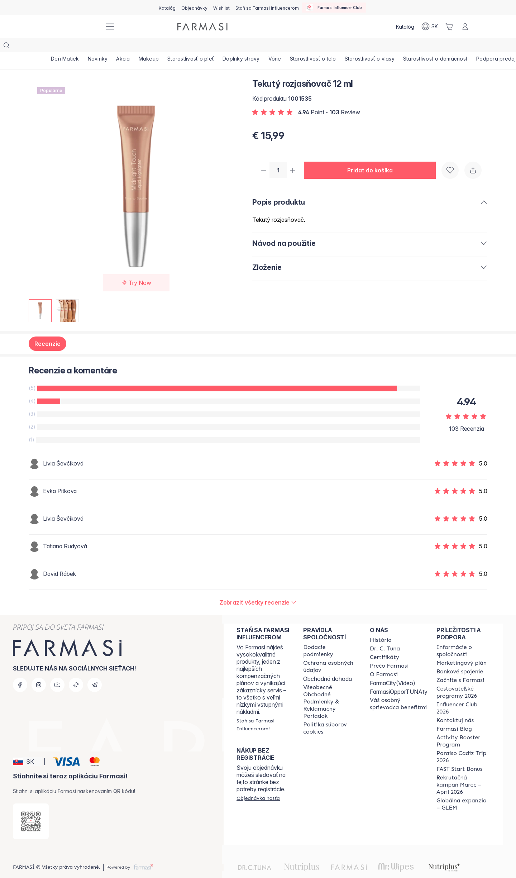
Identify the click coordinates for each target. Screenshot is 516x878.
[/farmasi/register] (194, 7)
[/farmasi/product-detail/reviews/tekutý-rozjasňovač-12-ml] (258, 588)
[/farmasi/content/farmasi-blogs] (454, 714)
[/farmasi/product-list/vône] (308, 46)
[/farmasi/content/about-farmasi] (381, 625)
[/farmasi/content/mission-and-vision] (385, 634)
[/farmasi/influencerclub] (334, 8)
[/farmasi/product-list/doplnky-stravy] (269, 46)
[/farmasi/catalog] (167, 7)
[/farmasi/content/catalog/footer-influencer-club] (463, 694)
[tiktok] (76, 670)
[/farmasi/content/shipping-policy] (330, 636)
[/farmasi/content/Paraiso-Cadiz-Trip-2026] (463, 742)
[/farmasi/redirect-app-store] (31, 807)
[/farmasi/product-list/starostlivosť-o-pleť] (213, 46)
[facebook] (20, 670)
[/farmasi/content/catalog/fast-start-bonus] (459, 754)
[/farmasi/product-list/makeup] (166, 46)
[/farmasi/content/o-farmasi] (384, 660)
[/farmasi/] (72, 27)
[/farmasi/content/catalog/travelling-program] (463, 678)
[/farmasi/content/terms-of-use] (330, 687)
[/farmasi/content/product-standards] (384, 642)
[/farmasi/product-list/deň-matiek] (68, 46)
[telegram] (94, 670)
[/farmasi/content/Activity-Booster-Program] (463, 727)
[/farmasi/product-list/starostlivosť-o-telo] (351, 46)
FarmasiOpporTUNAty (398, 677)
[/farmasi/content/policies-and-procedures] (330, 652)
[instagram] (39, 670)
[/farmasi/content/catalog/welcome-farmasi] (398, 689)
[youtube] (57, 670)
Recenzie (47, 329)
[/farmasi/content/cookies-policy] (330, 714)
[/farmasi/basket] (449, 26)
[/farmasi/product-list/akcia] (135, 46)
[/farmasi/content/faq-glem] (463, 790)
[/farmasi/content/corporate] (463, 636)
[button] (372, 156)
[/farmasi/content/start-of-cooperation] (460, 665)
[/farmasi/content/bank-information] (459, 657)
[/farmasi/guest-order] (258, 784)
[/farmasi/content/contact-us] (455, 706)
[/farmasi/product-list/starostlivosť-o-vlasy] (412, 46)
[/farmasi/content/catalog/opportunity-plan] (461, 648)
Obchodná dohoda (327, 664)
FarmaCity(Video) (392, 668)
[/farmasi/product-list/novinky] (105, 46)
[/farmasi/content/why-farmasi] (389, 651)
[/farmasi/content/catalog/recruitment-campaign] (463, 770)
